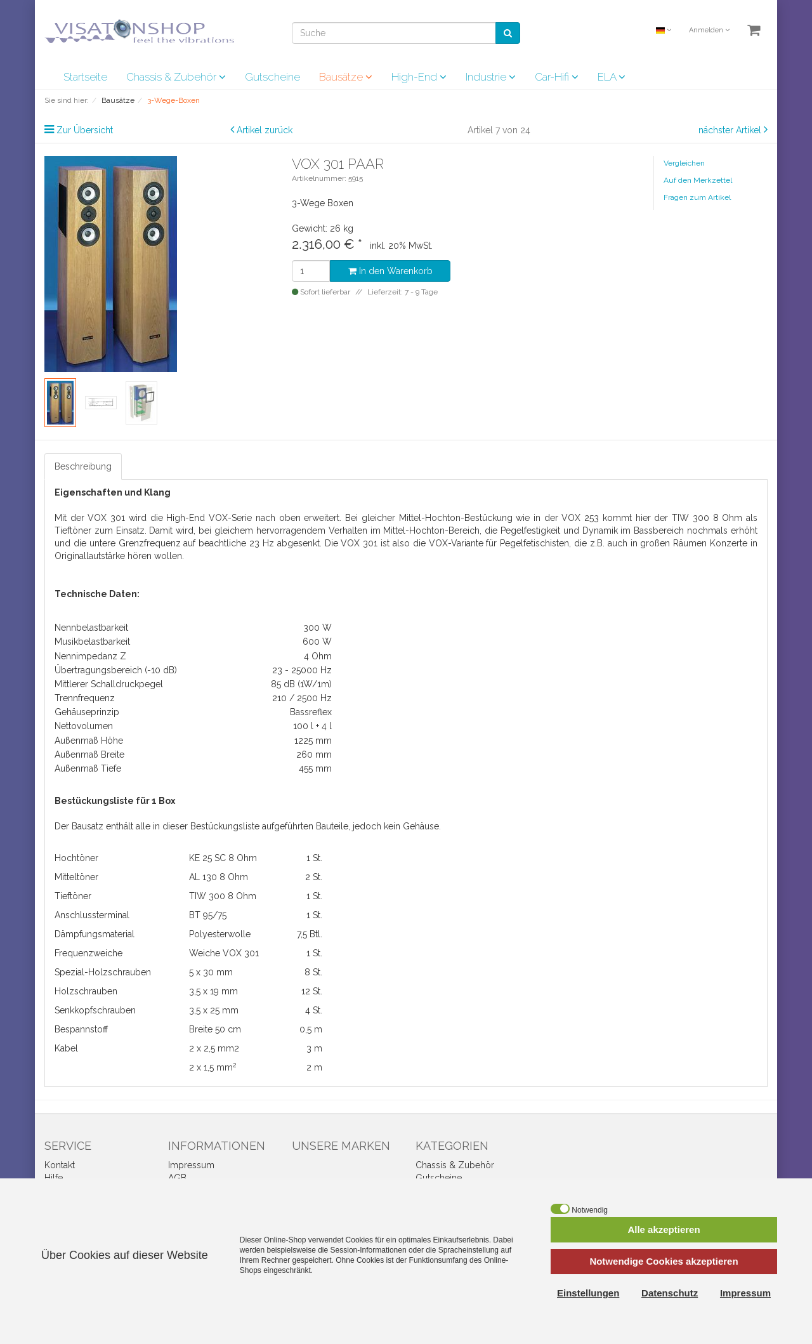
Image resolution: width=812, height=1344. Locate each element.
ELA (611, 76)
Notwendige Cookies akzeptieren (663, 1261)
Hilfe (53, 1178)
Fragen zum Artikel (697, 197)
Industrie (491, 76)
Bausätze (345, 76)
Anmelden (709, 30)
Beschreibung (83, 466)
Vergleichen (684, 163)
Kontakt (59, 1165)
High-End (419, 76)
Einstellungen (588, 1293)
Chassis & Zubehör (176, 76)
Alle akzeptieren (663, 1229)
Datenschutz (669, 1293)
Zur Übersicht (84, 130)
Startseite (85, 76)
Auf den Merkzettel (698, 180)
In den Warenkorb (390, 271)
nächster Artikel (731, 130)
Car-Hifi (557, 76)
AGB (177, 1178)
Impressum (191, 1165)
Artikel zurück (264, 130)
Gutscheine (272, 76)
